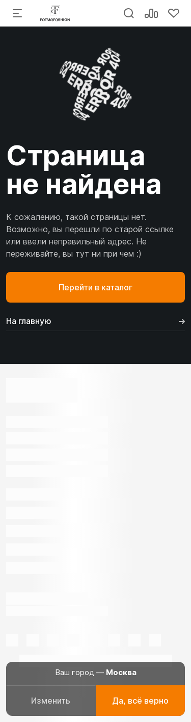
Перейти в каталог (95, 287)
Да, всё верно (140, 700)
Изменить (50, 700)
